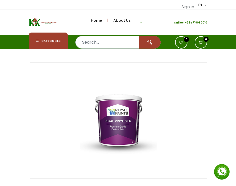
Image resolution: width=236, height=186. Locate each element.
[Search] (150, 42)
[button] (140, 22)
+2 (186, 23)
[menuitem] (99, 20)
